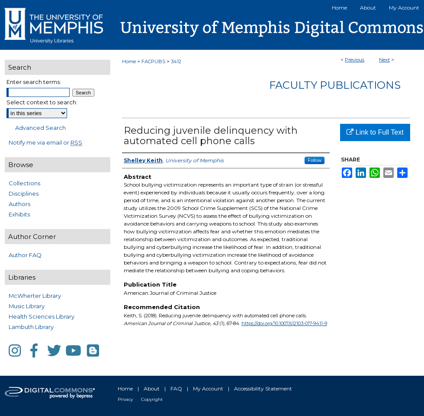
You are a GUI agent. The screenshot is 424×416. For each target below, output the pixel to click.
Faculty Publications (335, 85)
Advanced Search (40, 127)
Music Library (27, 306)
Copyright (152, 399)
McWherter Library (35, 295)
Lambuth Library (31, 326)
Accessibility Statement (263, 388)
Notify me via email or (45, 142)
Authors (19, 203)
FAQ (176, 388)
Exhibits (19, 214)
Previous (354, 60)
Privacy (125, 399)
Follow (314, 160)
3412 (176, 61)
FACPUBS (153, 61)
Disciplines (24, 193)
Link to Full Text (375, 132)
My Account (208, 388)
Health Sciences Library (41, 316)
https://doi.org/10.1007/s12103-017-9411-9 (284, 323)
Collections (24, 183)
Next (384, 60)
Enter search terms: (33, 81)
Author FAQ (25, 255)
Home (129, 61)
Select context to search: (41, 102)
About (152, 388)
